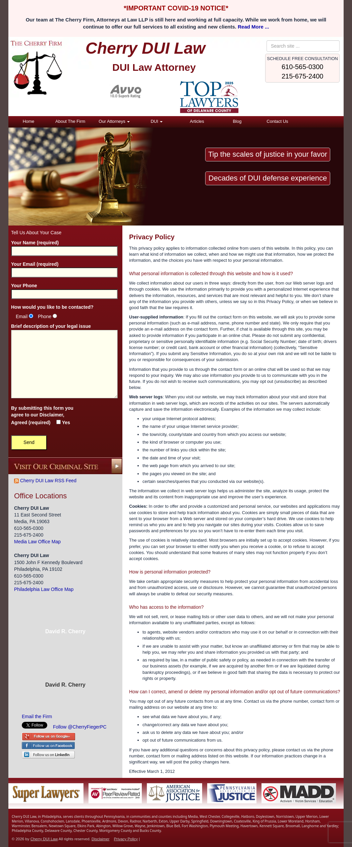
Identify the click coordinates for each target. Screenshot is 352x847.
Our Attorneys (114, 121)
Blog (237, 121)
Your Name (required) (64, 247)
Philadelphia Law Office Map (43, 589)
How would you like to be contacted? (52, 307)
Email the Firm (37, 716)
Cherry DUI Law (44, 839)
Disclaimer (51, 414)
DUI (157, 121)
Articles (197, 121)
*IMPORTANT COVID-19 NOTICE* (176, 8)
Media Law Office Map (37, 541)
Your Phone (64, 290)
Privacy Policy (126, 839)
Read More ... (253, 27)
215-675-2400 (303, 76)
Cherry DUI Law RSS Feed (45, 480)
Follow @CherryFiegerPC (80, 727)
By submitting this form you (42, 415)
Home (29, 121)
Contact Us (277, 121)
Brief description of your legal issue (64, 361)
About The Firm (70, 121)
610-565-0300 (303, 66)
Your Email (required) (64, 268)
